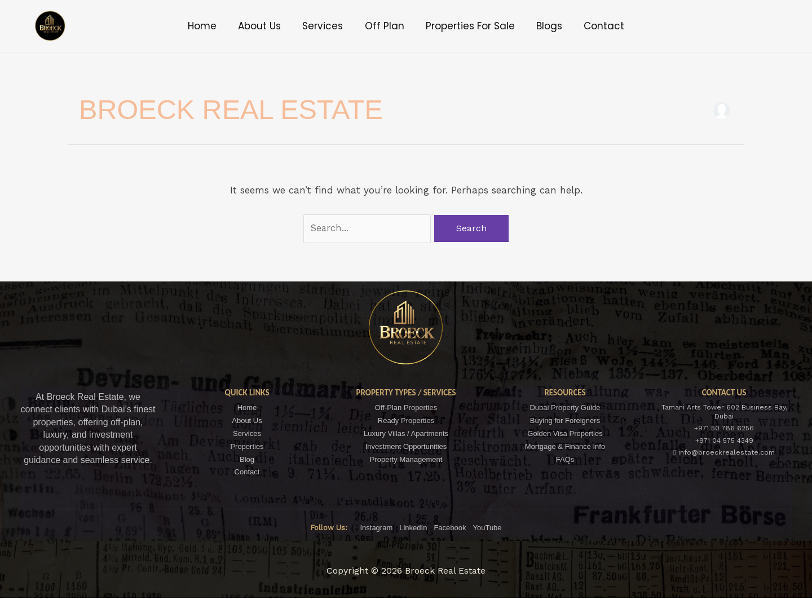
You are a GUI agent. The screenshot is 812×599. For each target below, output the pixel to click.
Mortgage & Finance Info (565, 447)
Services (327, 26)
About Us (269, 26)
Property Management (406, 460)
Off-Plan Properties (406, 408)
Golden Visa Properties (564, 434)
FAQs (565, 460)
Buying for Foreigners (565, 421)
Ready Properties (406, 421)
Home (216, 26)
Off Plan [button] (384, 26)
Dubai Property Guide (564, 408)
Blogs (540, 26)
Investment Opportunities (406, 447)
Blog (247, 460)
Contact (590, 26)
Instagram (376, 529)
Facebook (450, 529)
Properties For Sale (465, 26)
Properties (246, 447)
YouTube (487, 529)
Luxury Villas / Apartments (406, 434)
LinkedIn (413, 529)
